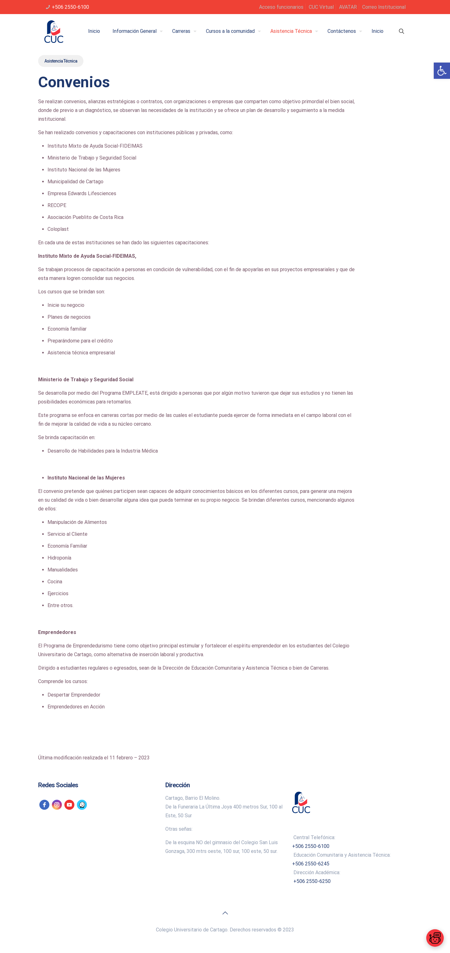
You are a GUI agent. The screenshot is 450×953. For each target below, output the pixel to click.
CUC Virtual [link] (321, 7)
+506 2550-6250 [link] (312, 881)
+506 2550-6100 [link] (70, 7)
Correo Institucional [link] (384, 7)
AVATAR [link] (348, 7)
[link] (442, 71)
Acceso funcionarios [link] (281, 7)
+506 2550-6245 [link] (310, 864)
